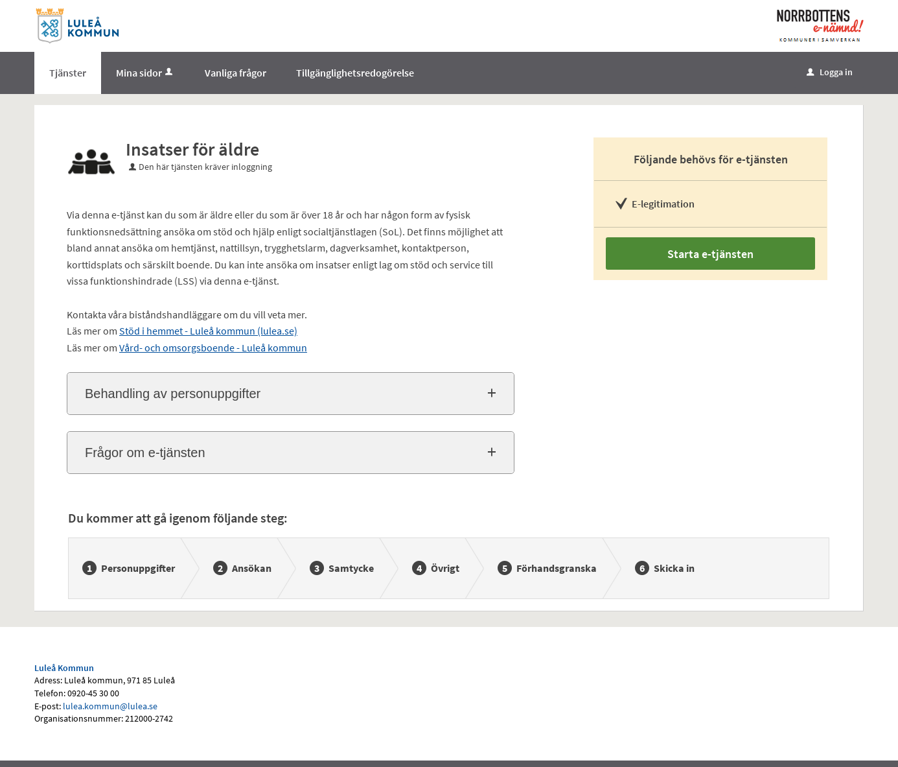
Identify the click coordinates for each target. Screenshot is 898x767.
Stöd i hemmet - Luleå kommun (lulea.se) (208, 330)
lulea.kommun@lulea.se (110, 706)
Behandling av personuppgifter (172, 393)
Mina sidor (145, 72)
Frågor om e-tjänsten (145, 452)
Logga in (830, 72)
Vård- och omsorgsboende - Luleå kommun (213, 347)
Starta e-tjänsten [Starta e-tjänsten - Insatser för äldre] (710, 253)
